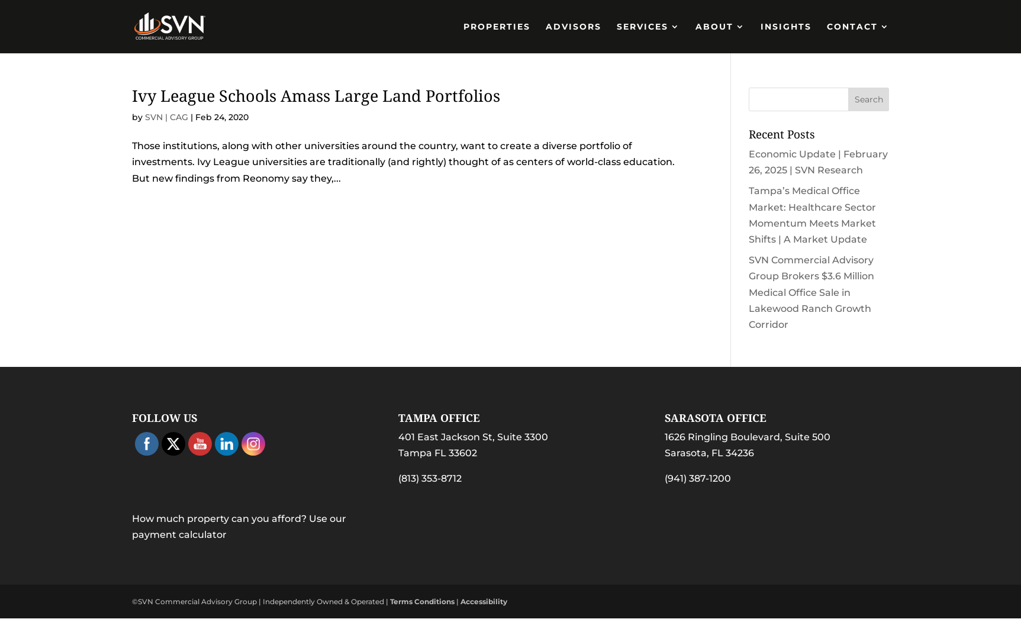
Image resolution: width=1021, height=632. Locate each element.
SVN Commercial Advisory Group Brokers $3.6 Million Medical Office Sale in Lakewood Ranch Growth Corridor (811, 292)
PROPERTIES (496, 27)
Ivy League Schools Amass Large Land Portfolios (316, 96)
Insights (786, 27)
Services (642, 27)
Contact (852, 27)
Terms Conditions (422, 601)
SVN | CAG (166, 117)
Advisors (573, 27)
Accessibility (483, 601)
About (714, 27)
